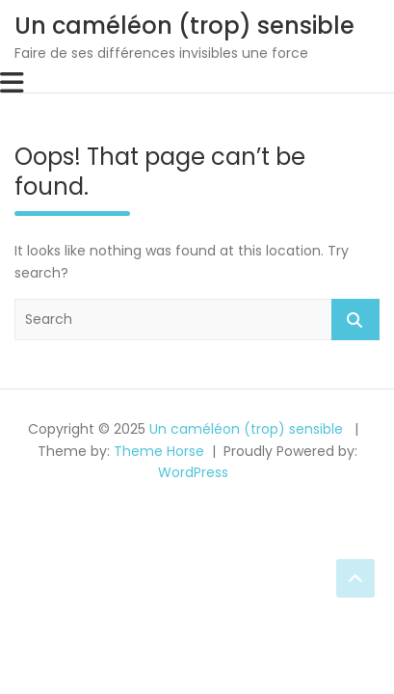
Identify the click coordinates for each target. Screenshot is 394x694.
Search (355, 319)
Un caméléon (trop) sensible (184, 25)
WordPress (193, 472)
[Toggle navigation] (12, 83)
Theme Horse (159, 451)
